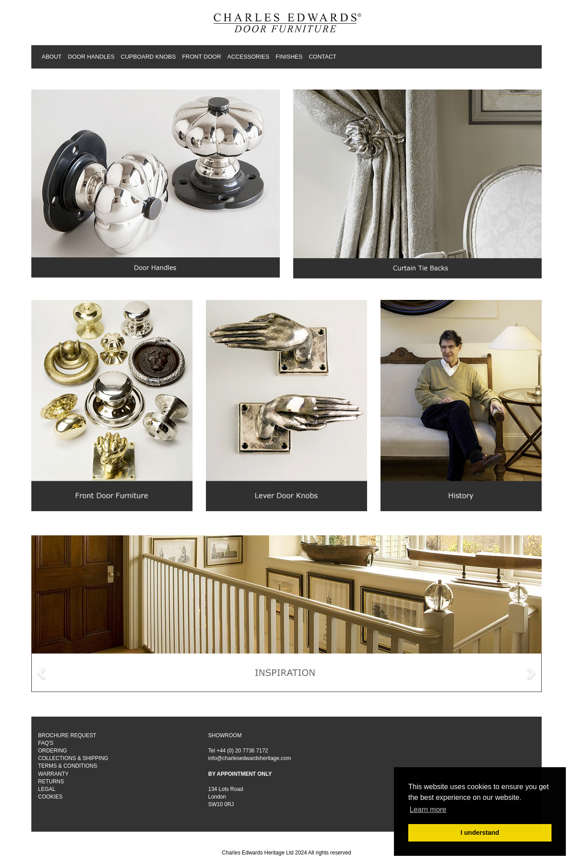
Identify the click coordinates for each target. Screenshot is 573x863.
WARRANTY (53, 774)
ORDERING (52, 751)
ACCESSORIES (248, 56)
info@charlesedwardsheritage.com (249, 758)
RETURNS (51, 781)
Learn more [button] (428, 809)
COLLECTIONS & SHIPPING (73, 758)
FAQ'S (45, 743)
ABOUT (52, 56)
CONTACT (323, 56)
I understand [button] (480, 832)
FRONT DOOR (201, 56)
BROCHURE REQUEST (67, 735)
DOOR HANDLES (91, 56)
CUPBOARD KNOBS (148, 56)
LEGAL (47, 789)
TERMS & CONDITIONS (67, 766)
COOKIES (50, 797)
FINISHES (289, 56)
